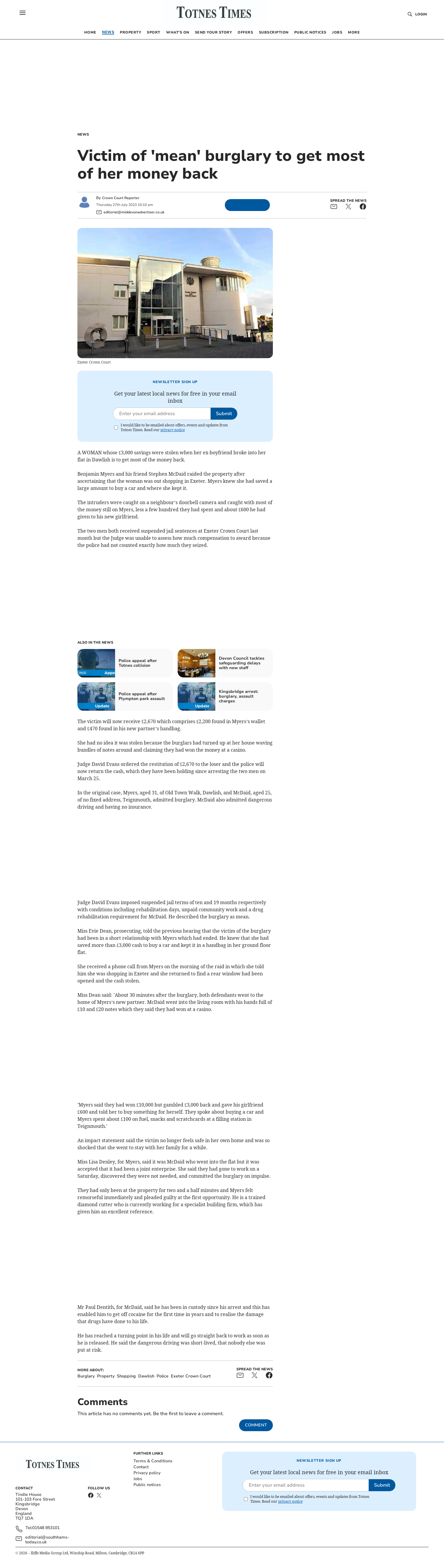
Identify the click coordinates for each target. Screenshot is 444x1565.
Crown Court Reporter (120, 198)
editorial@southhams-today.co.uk (47, 1540)
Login (421, 14)
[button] (22, 13)
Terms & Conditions (152, 1461)
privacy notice (172, 430)
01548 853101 (46, 1528)
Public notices (147, 1485)
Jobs (137, 1479)
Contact (141, 1467)
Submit (224, 413)
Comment (256, 1425)
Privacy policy (146, 1473)
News (83, 134)
